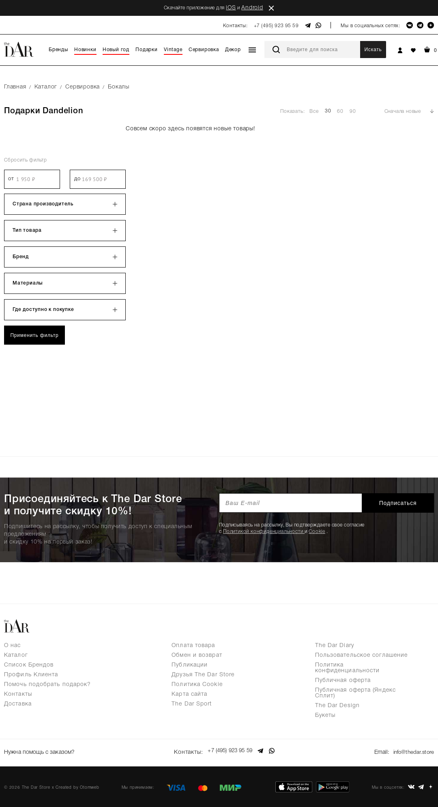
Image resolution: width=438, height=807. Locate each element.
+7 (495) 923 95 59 (276, 26)
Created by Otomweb (77, 785)
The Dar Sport (192, 704)
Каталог (16, 655)
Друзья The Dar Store (203, 675)
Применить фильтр (34, 335)
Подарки (146, 49)
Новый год (116, 49)
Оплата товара (193, 645)
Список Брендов (29, 665)
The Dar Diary (334, 645)
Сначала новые (402, 111)
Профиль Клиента (31, 675)
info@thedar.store (412, 751)
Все (313, 111)
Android (252, 8)
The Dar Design (337, 705)
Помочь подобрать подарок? (47, 684)
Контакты (18, 694)
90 (353, 111)
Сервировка (204, 49)
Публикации (190, 665)
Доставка (18, 704)
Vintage (173, 49)
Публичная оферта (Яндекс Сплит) (355, 693)
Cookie (317, 531)
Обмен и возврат (197, 655)
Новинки (85, 49)
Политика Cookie (197, 684)
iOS (231, 8)
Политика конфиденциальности (347, 667)
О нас (12, 645)
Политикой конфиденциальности (264, 531)
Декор (233, 49)
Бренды (58, 49)
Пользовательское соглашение (361, 655)
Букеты (325, 715)
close (271, 8)
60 (340, 111)
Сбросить (25, 160)
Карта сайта (189, 694)
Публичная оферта (343, 680)
